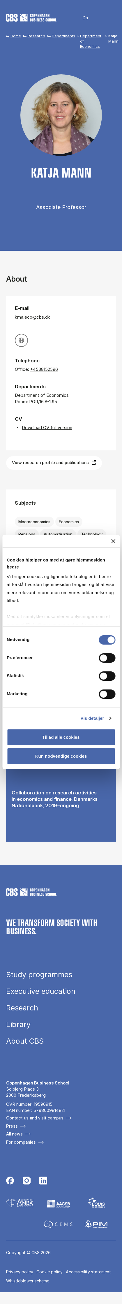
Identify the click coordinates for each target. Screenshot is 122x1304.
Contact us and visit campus (34, 1118)
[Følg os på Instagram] (27, 1181)
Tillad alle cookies (60, 737)
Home (15, 36)
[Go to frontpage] (31, 18)
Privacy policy (19, 1271)
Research (36, 36)
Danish (81, 18)
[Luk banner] (113, 541)
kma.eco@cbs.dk (32, 317)
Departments (63, 36)
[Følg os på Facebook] (10, 1181)
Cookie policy (49, 1271)
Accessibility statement (88, 1271)
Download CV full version (47, 427)
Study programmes (39, 974)
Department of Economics (90, 41)
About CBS (25, 1041)
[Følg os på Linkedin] (43, 1181)
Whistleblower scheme (27, 1280)
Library (18, 1024)
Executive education (40, 991)
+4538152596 (44, 369)
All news (14, 1134)
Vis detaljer (92, 718)
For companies (21, 1142)
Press (12, 1126)
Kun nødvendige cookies (61, 756)
